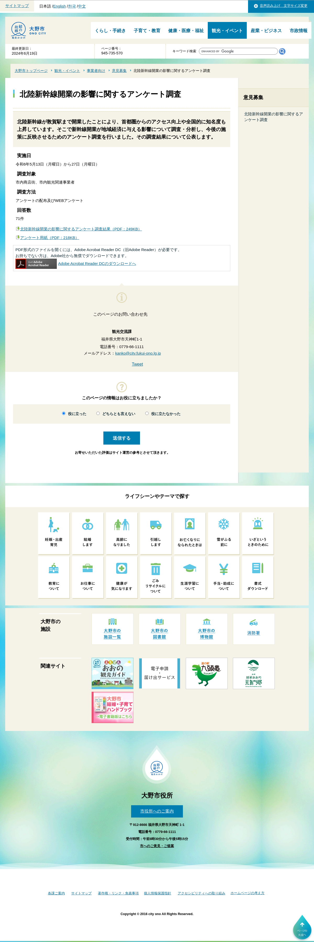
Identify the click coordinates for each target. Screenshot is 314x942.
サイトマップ (17, 6)
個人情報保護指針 (157, 893)
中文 (82, 6)
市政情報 (298, 30)
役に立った (77, 414)
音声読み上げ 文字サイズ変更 (283, 6)
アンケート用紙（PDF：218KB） (49, 237)
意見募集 (119, 71)
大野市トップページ (31, 71)
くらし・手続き (110, 30)
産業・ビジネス (266, 30)
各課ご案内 (56, 893)
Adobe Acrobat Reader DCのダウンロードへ (75, 263)
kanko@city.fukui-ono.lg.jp (138, 353)
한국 (72, 6)
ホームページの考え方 (248, 893)
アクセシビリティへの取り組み (201, 893)
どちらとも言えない (118, 414)
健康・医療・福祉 (186, 30)
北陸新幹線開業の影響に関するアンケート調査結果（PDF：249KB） (81, 229)
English (59, 6)
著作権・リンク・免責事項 (118, 893)
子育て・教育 (147, 30)
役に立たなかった (166, 414)
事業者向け (96, 71)
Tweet (137, 364)
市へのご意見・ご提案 (157, 846)
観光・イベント (227, 30)
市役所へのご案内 (157, 811)
